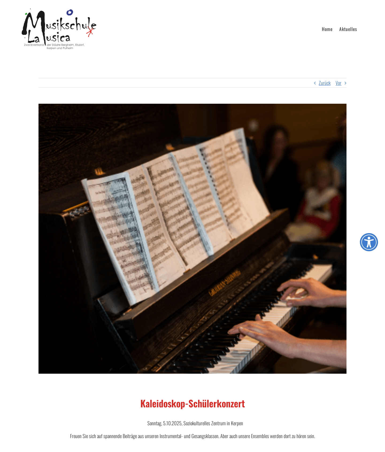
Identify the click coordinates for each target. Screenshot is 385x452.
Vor (338, 82)
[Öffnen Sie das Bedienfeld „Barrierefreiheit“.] (369, 242)
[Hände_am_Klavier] (192, 239)
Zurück (324, 82)
